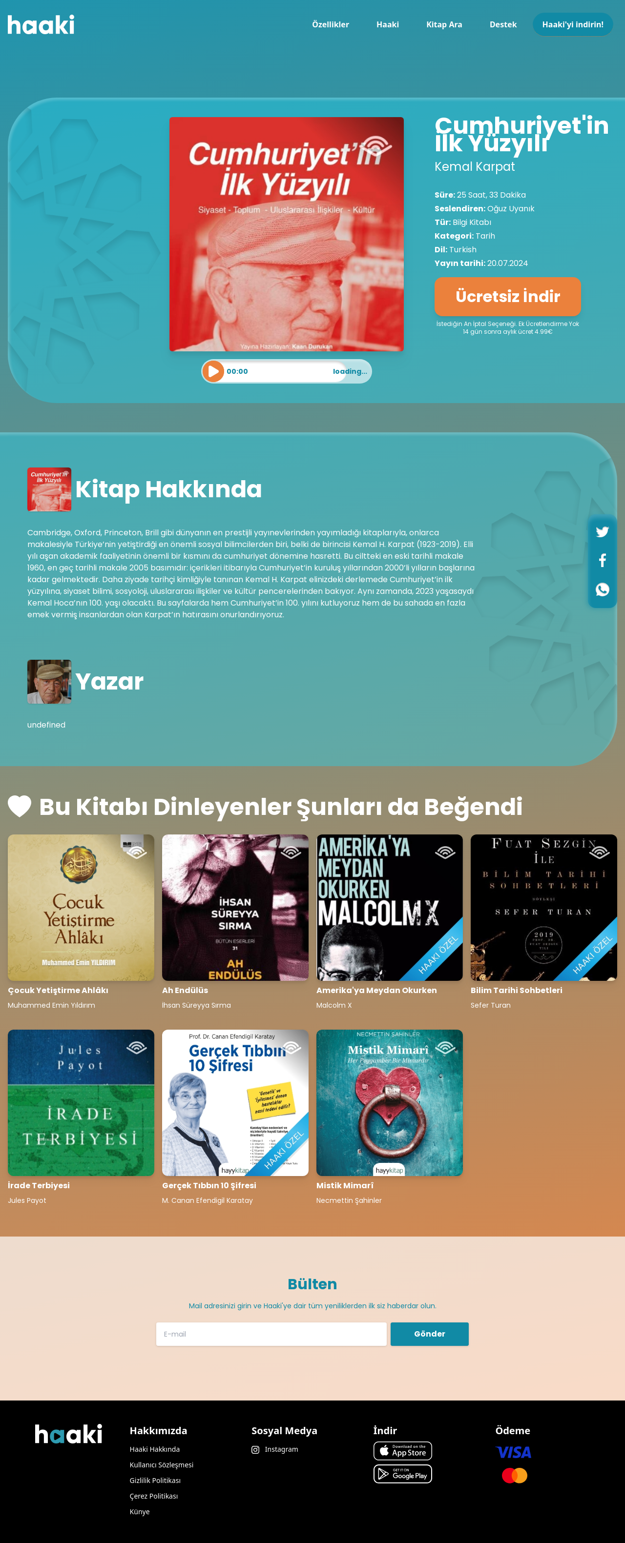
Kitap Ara (444, 24)
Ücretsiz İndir (508, 296)
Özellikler (330, 24)
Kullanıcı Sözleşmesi (162, 1464)
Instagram (274, 1449)
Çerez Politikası (154, 1496)
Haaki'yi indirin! (573, 24)
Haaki (387, 24)
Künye (140, 1511)
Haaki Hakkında (155, 1449)
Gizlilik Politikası (155, 1480)
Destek (503, 24)
